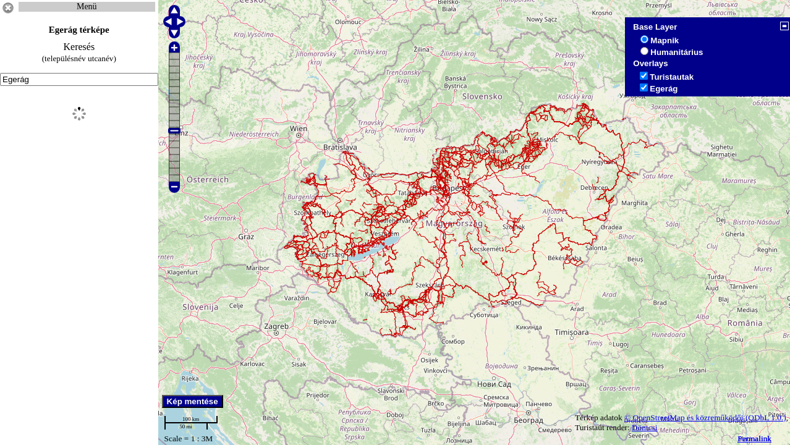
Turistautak (672, 77)
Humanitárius (676, 52)
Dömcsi (644, 427)
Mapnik (664, 40)
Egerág (663, 88)
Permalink (754, 438)
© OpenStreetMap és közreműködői (684, 417)
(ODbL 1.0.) (765, 417)
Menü (87, 6)
